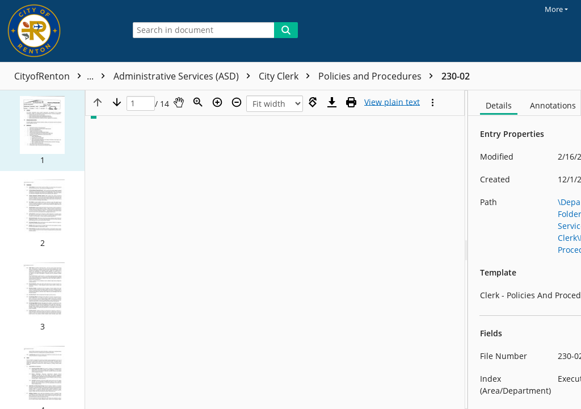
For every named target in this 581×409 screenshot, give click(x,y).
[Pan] (178, 102)
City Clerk (287, 76)
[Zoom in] (217, 102)
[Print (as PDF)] (351, 102)
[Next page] (117, 102)
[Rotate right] (312, 102)
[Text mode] (392, 102)
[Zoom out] (236, 102)
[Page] (141, 103)
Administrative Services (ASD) (184, 76)
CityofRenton (62, 76)
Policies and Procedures (378, 76)
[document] (524, 249)
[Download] (332, 102)
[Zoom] (198, 102)
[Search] (286, 30)
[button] (42, 130)
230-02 (455, 76)
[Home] (59, 31)
